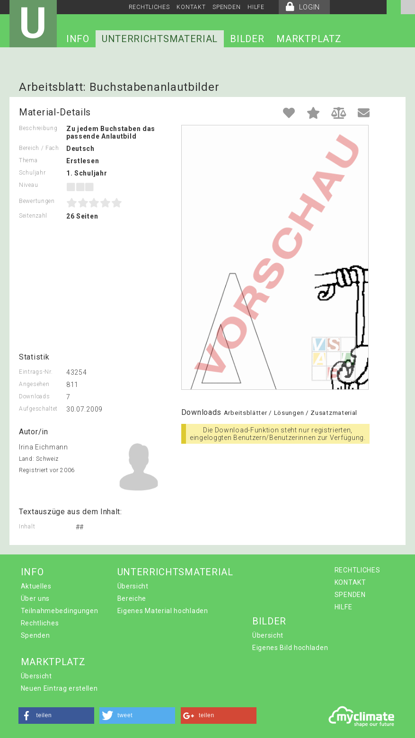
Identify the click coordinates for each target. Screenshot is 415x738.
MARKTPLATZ (308, 38)
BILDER (247, 38)
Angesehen (34, 384)
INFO (77, 38)
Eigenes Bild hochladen (290, 647)
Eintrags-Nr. (36, 372)
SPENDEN (226, 7)
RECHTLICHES (149, 7)
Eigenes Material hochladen (162, 611)
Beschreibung (38, 128)
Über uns (35, 598)
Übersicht (133, 586)
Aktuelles (36, 586)
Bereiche (132, 598)
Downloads (34, 396)
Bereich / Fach (39, 148)
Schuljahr (32, 172)
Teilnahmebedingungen (59, 611)
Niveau (28, 185)
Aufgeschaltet (38, 408)
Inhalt (27, 526)
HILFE (256, 7)
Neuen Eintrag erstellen (59, 688)
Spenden (35, 635)
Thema (28, 160)
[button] (56, 715)
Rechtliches (40, 623)
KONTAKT (191, 7)
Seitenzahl (33, 215)
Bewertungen (37, 201)
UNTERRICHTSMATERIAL (160, 38)
